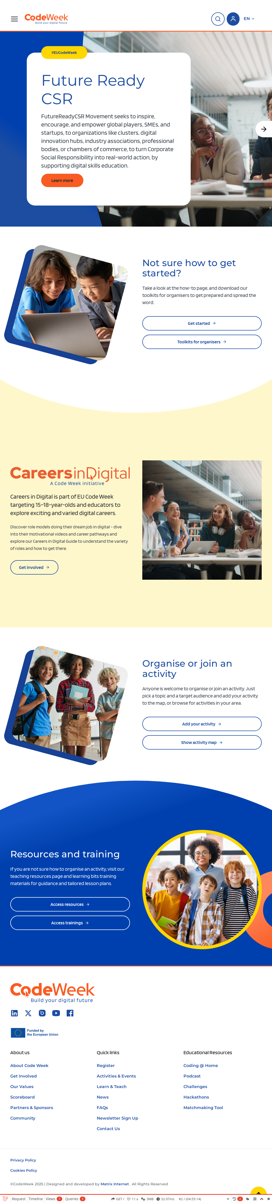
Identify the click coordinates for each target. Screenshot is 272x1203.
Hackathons (196, 1097)
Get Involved (23, 1076)
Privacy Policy (23, 1160)
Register (106, 1065)
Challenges (195, 1086)
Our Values (21, 1086)
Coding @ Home (200, 1065)
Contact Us (108, 1128)
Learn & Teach (112, 1086)
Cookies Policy (23, 1170)
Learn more (62, 180)
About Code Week (29, 1065)
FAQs (102, 1107)
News (103, 1097)
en (249, 18)
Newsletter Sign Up (117, 1118)
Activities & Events (116, 1076)
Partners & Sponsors (31, 1107)
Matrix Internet (115, 1184)
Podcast (192, 1076)
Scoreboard (22, 1097)
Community (22, 1118)
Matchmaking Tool (203, 1107)
